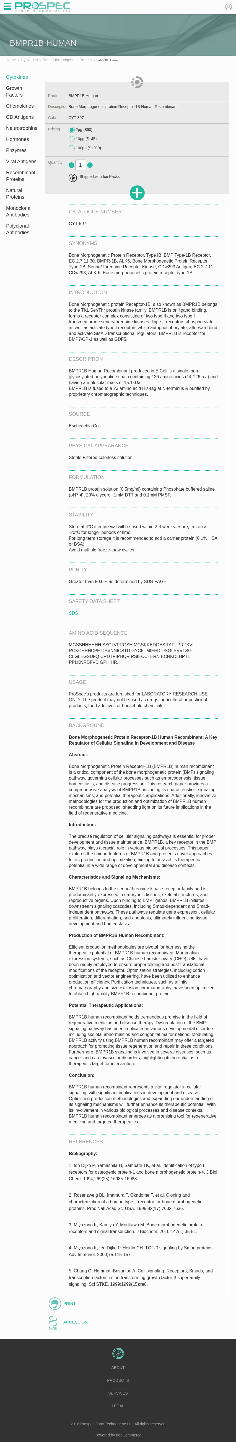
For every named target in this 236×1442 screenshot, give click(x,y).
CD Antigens (20, 117)
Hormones (17, 139)
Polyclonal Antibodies (17, 229)
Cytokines (17, 77)
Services (118, 1393)
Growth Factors (14, 91)
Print (69, 1303)
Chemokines (20, 106)
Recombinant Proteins (20, 176)
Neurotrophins (21, 128)
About (118, 1367)
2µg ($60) (80, 130)
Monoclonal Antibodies (19, 211)
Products (118, 1380)
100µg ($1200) (85, 148)
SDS (73, 613)
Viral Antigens (21, 161)
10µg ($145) (83, 139)
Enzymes (16, 150)
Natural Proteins (15, 194)
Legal (118, 1406)
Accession (75, 1322)
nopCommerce (129, 1435)
